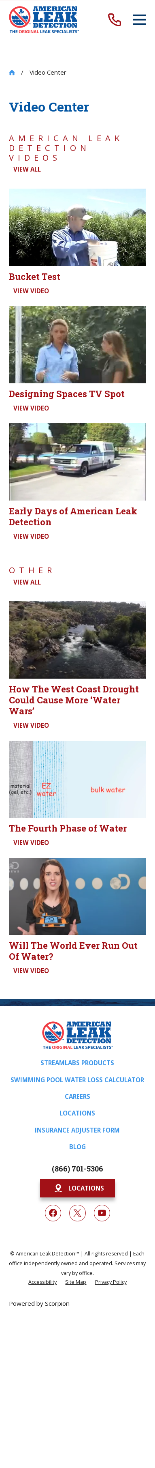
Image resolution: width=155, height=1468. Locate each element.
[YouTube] (102, 1213)
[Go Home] (12, 72)
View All (27, 169)
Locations (77, 1113)
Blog (77, 1147)
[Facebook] (53, 1213)
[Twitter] (77, 1213)
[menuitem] (42, 1281)
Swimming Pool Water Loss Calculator (77, 1080)
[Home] (44, 19)
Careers (77, 1096)
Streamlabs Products (77, 1063)
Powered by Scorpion (39, 1303)
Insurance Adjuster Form (77, 1130)
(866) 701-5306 (77, 1169)
